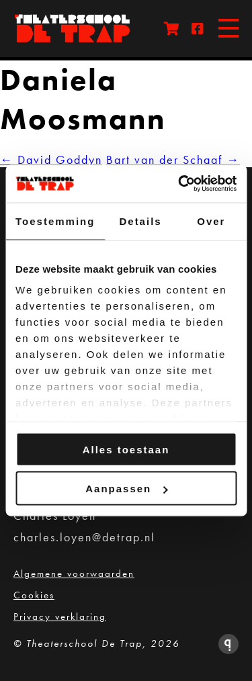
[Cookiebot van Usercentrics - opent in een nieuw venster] (179, 184)
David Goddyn (51, 159)
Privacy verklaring (59, 616)
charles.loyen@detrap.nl (84, 537)
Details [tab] (140, 220)
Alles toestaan (126, 449)
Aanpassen (126, 488)
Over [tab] (211, 220)
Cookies (33, 595)
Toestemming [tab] (55, 220)
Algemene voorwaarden (73, 573)
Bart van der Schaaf (173, 159)
